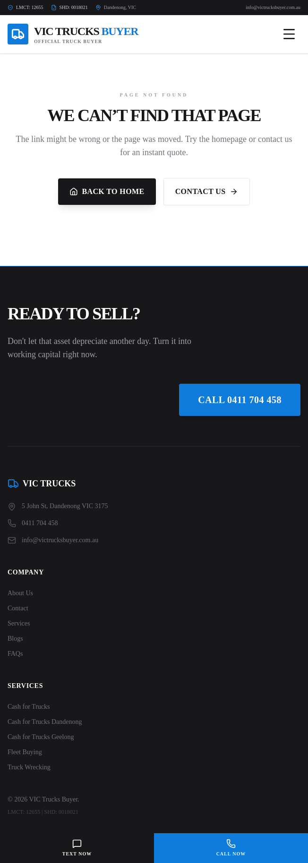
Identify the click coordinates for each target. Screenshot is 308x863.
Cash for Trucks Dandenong (45, 721)
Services (19, 623)
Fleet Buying (25, 752)
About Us (20, 593)
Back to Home (106, 191)
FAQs (15, 653)
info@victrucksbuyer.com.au (273, 7)
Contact (18, 608)
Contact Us (206, 191)
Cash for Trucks (29, 706)
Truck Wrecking (29, 767)
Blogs (15, 638)
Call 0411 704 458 (240, 400)
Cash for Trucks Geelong (41, 736)
